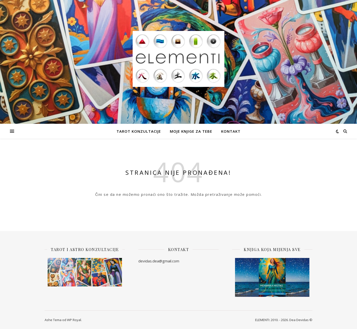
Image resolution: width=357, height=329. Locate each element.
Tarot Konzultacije (139, 131)
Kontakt (230, 131)
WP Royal (74, 320)
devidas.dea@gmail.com (158, 260)
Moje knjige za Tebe (191, 131)
